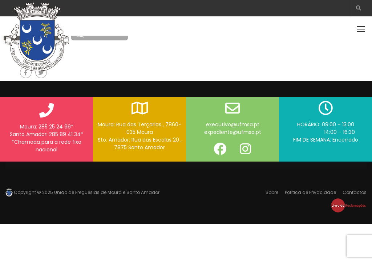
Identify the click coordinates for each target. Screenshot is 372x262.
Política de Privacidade (310, 192)
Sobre (272, 192)
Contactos (355, 192)
